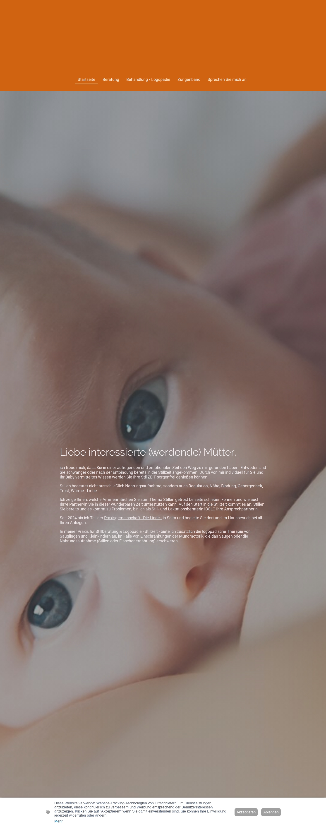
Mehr (58, 821)
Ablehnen (271, 812)
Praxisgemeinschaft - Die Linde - (133, 517)
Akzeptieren (246, 812)
